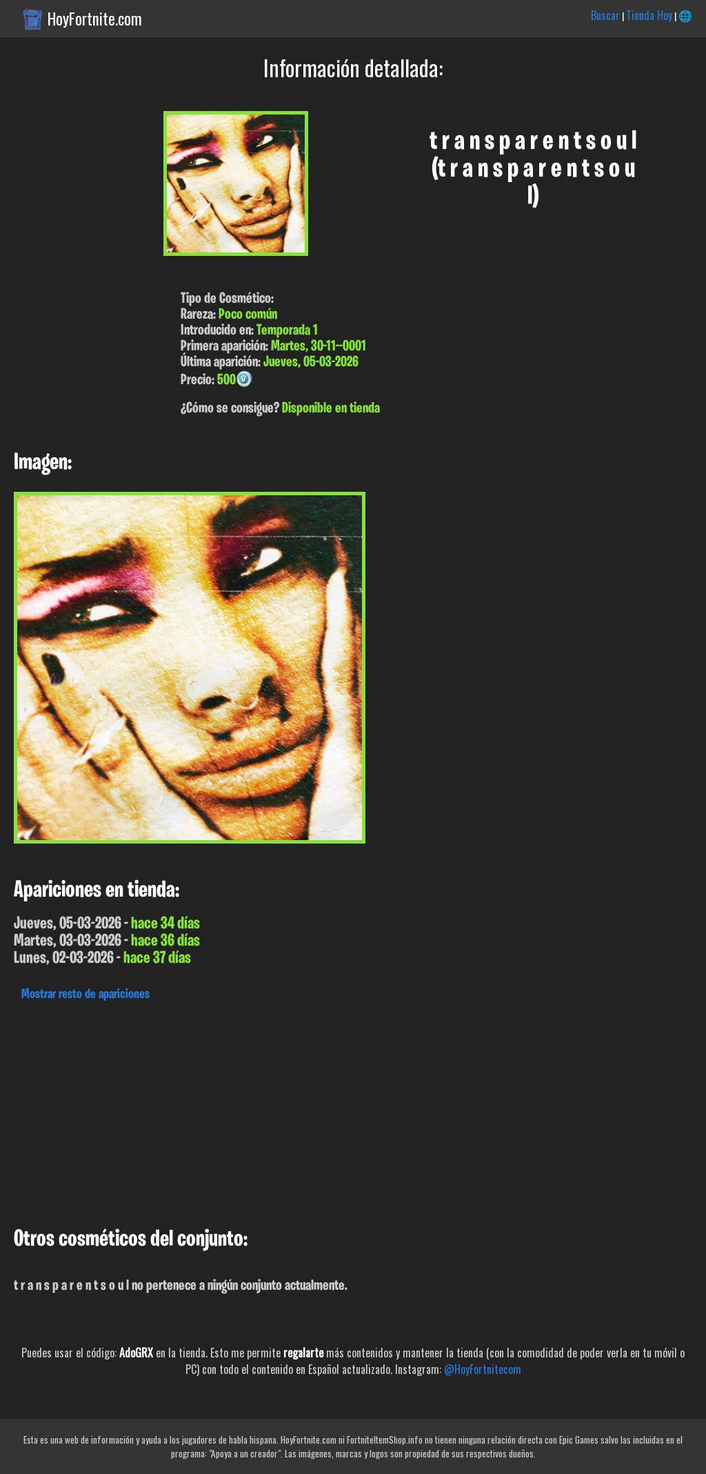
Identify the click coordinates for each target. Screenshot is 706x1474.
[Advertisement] (353, 1110)
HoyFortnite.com (95, 18)
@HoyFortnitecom (482, 1369)
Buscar (605, 15)
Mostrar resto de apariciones (85, 995)
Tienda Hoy (649, 15)
